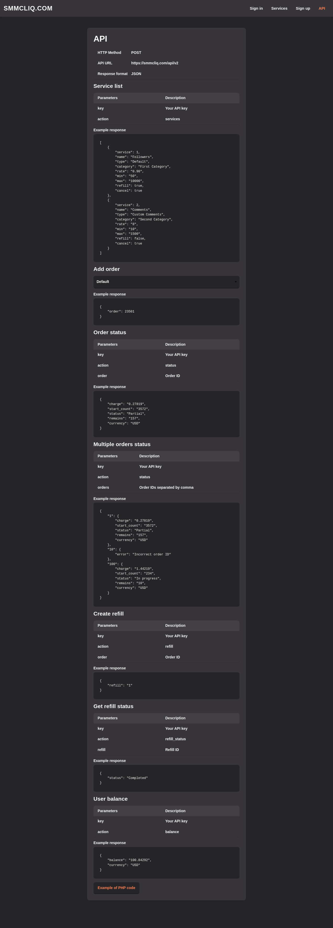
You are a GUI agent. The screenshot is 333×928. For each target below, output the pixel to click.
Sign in (256, 8)
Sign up (303, 8)
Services (279, 8)
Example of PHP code (116, 888)
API (322, 8)
